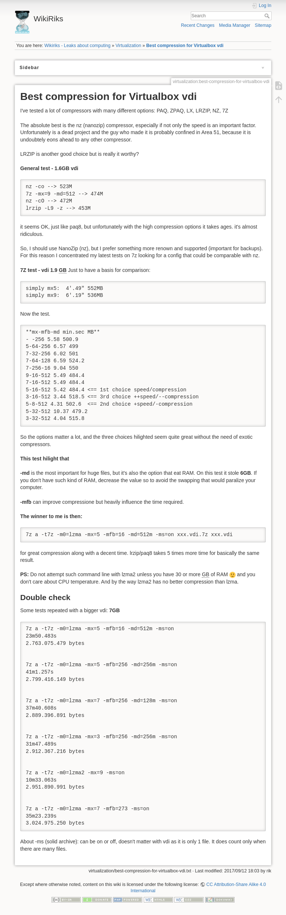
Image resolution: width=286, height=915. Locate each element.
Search (267, 15)
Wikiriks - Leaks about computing (77, 45)
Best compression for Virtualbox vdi (185, 45)
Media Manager (234, 25)
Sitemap (263, 25)
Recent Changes (197, 25)
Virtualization (128, 45)
